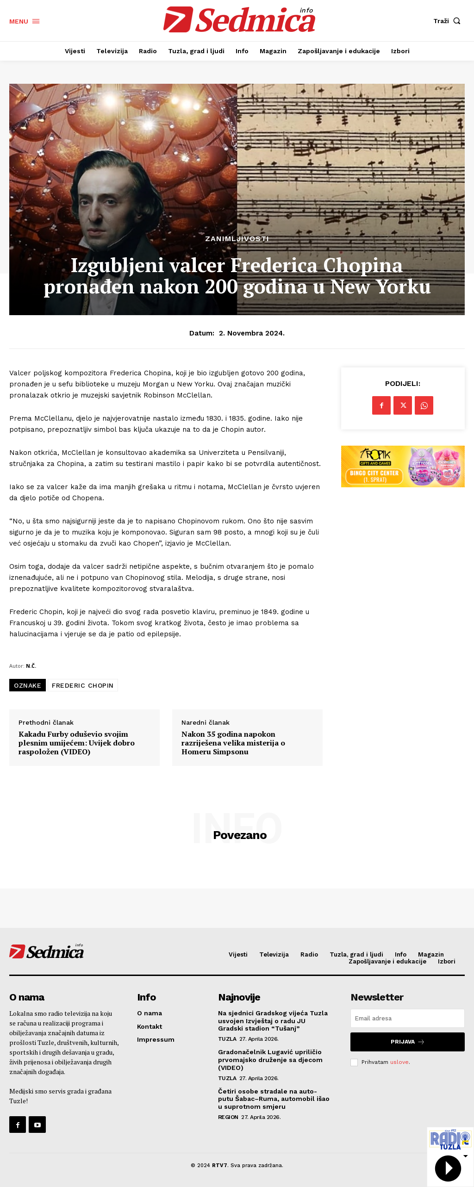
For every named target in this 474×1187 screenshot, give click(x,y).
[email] (407, 1018)
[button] (449, 21)
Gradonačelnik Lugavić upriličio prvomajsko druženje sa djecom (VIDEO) (270, 1059)
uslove (399, 1062)
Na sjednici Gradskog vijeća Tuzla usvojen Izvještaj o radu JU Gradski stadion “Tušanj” (273, 1020)
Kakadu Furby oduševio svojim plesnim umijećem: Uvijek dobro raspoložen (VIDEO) (77, 743)
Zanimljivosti (237, 238)
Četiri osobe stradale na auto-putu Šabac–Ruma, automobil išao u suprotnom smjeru (274, 1099)
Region (228, 1117)
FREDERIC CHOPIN (83, 685)
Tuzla (227, 1039)
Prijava (408, 1042)
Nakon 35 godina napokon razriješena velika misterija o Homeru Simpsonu (233, 743)
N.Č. (31, 665)
